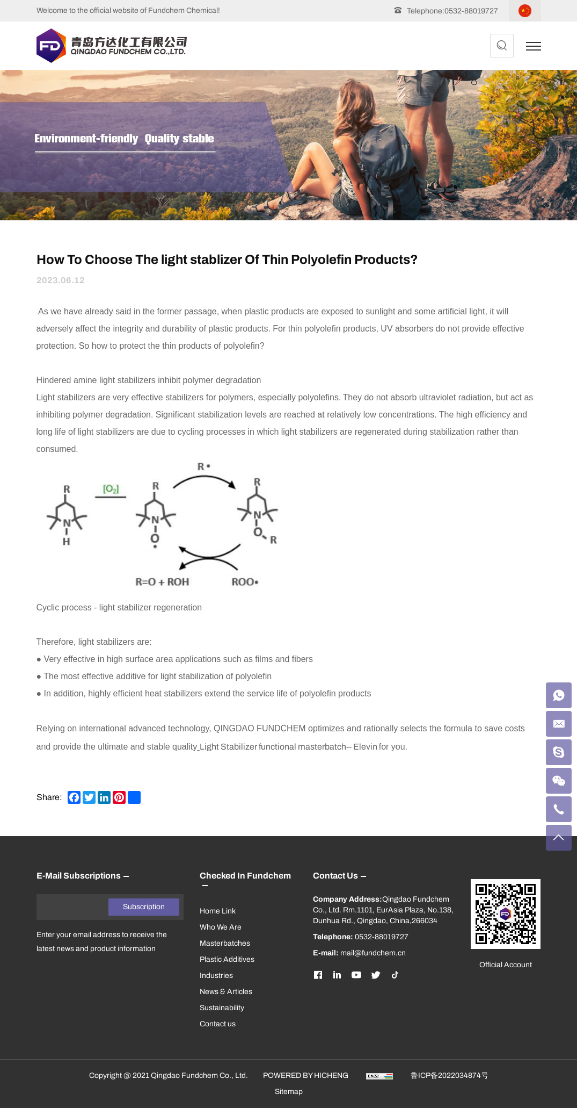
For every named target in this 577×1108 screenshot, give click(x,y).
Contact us (218, 1024)
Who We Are (221, 927)
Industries (216, 976)
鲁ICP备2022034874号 (449, 1075)
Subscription (144, 907)
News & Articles (226, 992)
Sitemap (289, 1092)
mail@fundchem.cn (373, 953)
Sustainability (222, 1008)
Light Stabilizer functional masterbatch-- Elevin (288, 746)
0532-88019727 (471, 11)
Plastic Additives (227, 959)
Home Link (218, 911)
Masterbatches (225, 943)
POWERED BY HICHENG (305, 1075)
